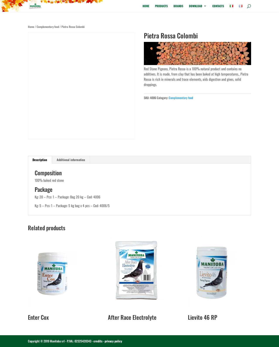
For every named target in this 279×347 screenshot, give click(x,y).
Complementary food (48, 27)
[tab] (40, 159)
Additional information (71, 159)
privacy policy (113, 341)
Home (146, 6)
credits (98, 341)
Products (161, 6)
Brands (178, 6)
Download (195, 6)
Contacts (218, 6)
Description (39, 159)
